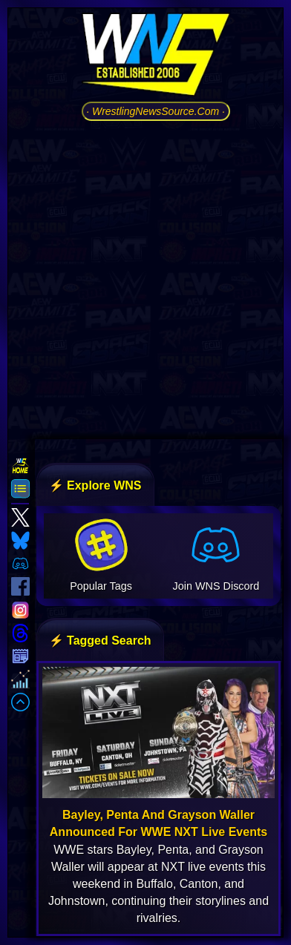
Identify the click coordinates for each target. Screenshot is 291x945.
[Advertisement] (145, 278)
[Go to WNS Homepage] (156, 57)
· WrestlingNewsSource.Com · (155, 111)
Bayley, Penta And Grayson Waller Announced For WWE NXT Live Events (158, 823)
